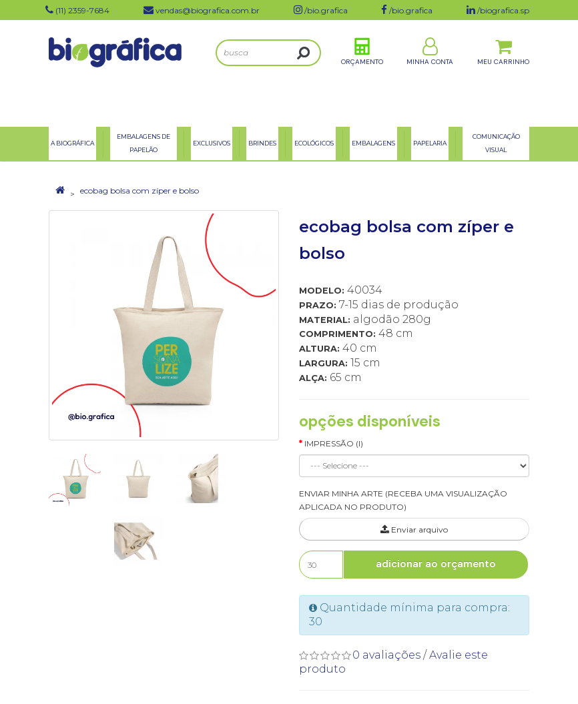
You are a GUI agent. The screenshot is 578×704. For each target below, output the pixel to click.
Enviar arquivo (414, 529)
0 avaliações (386, 655)
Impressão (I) (333, 443)
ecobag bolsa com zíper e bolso (139, 191)
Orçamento (362, 72)
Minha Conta (429, 72)
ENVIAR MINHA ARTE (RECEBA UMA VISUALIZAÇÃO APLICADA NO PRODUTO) (403, 500)
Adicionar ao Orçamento (436, 564)
